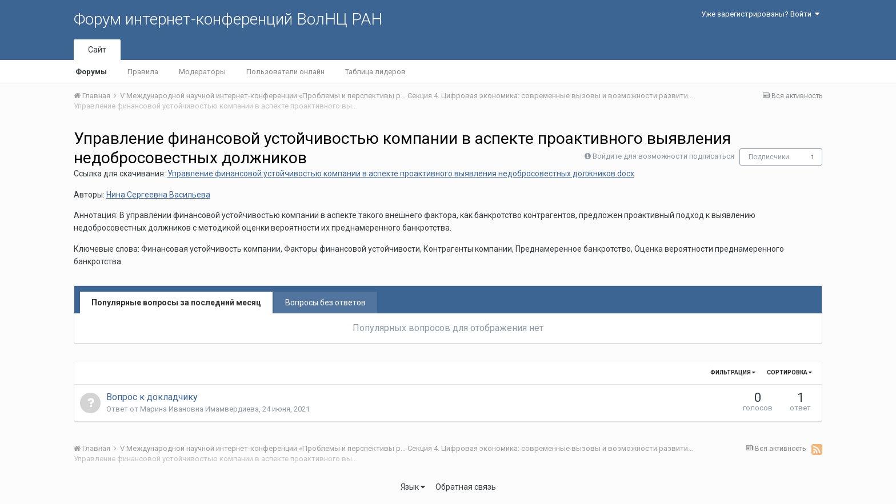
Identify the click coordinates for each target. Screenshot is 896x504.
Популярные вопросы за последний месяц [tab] (176, 302)
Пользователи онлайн (285, 71)
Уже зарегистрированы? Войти (760, 14)
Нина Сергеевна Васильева (158, 194)
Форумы (91, 71)
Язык (413, 486)
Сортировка (789, 372)
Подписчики (769, 157)
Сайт (97, 49)
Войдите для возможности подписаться (663, 156)
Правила (142, 71)
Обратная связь (465, 486)
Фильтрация (732, 372)
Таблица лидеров (375, 71)
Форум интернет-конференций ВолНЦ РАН (228, 19)
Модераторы (202, 71)
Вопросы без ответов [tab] (325, 302)
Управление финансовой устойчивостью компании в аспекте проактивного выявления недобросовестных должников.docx (400, 173)
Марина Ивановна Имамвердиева (199, 409)
